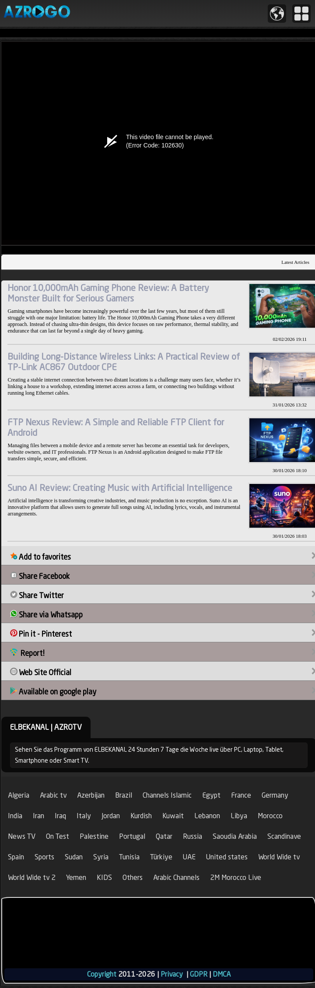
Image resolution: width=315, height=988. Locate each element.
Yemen (76, 877)
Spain (16, 856)
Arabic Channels (176, 877)
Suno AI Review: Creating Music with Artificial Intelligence (119, 487)
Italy (84, 815)
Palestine (94, 836)
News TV (21, 836)
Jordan (111, 815)
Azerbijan (91, 795)
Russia (192, 836)
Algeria (18, 795)
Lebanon (207, 815)
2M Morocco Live (235, 877)
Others (132, 877)
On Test (57, 836)
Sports (44, 856)
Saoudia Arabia (235, 836)
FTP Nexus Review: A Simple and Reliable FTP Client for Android (115, 427)
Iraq (60, 815)
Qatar (164, 836)
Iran (38, 815)
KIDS (104, 877)
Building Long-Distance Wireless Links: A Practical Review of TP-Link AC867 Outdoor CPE (123, 362)
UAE (189, 856)
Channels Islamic (167, 795)
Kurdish (141, 815)
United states (227, 856)
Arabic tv (53, 795)
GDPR (198, 974)
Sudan (74, 856)
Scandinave (284, 836)
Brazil (123, 795)
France (241, 795)
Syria (100, 856)
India (15, 815)
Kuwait (173, 815)
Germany (275, 795)
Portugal (132, 836)
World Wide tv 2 (32, 877)
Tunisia (129, 856)
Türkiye (161, 856)
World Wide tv (279, 856)
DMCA (222, 974)
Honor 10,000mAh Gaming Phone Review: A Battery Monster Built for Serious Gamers (108, 293)
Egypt (211, 795)
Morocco (270, 815)
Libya (239, 815)
